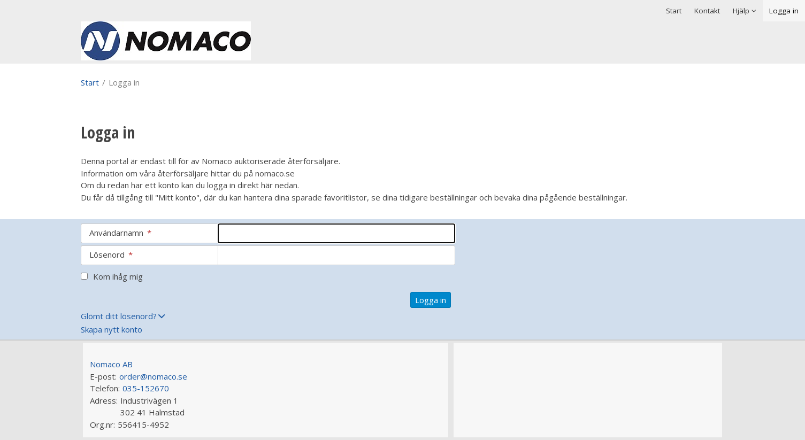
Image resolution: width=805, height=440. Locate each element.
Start (673, 11)
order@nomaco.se (153, 376)
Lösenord (111, 254)
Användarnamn (120, 232)
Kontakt (707, 11)
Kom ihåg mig (118, 276)
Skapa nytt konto (111, 329)
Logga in (784, 11)
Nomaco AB (111, 364)
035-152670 (145, 388)
